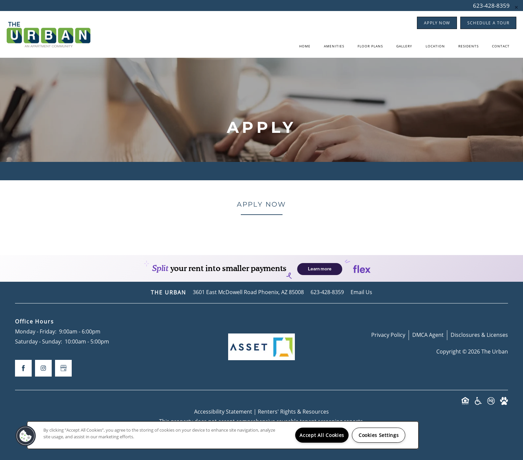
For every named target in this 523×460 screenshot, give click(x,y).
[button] (437, 23)
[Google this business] (63, 368)
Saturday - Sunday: (38, 341)
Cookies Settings (379, 435)
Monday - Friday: (35, 331)
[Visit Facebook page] (23, 368)
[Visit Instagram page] (43, 368)
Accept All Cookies (322, 435)
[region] (223, 435)
